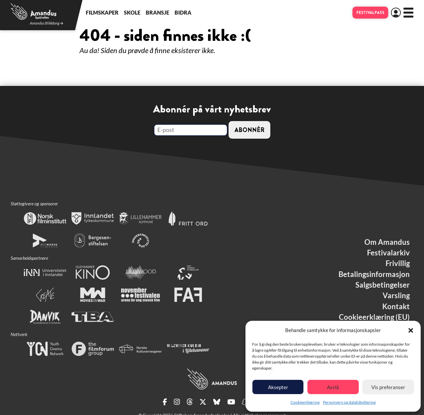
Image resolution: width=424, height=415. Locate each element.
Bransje (157, 12)
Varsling (396, 295)
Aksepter (278, 387)
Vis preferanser (388, 387)
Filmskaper (102, 12)
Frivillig (398, 263)
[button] (410, 330)
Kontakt (396, 306)
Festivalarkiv (388, 252)
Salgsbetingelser (382, 285)
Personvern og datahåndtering (349, 402)
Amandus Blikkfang (46, 23)
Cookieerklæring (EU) (374, 317)
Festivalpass (370, 13)
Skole (132, 12)
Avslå (333, 387)
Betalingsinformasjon (374, 274)
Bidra (183, 12)
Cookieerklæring (305, 402)
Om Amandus (387, 242)
